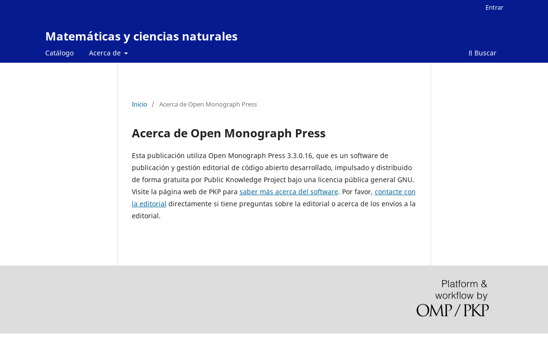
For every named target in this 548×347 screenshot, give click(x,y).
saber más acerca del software (289, 191)
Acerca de (106, 52)
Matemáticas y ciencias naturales (141, 36)
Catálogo (59, 52)
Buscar (483, 52)
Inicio (139, 104)
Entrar (494, 7)
